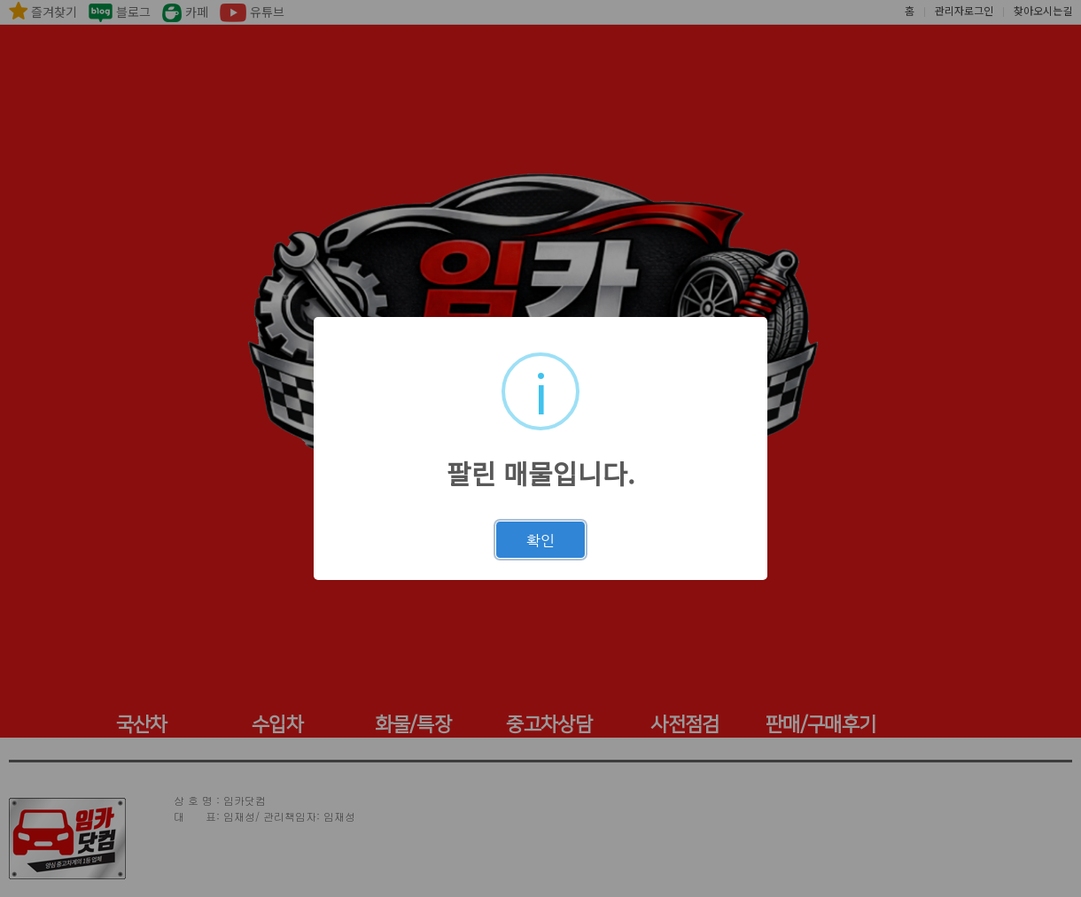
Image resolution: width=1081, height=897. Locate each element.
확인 (540, 540)
